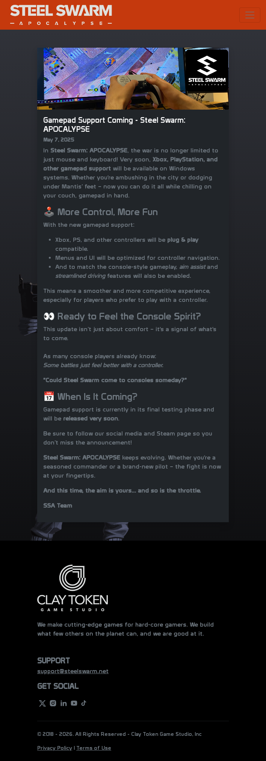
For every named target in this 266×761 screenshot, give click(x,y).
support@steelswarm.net (73, 671)
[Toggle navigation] (249, 15)
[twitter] (42, 703)
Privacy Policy (54, 748)
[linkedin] (63, 703)
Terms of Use (93, 748)
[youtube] (74, 703)
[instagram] (53, 703)
